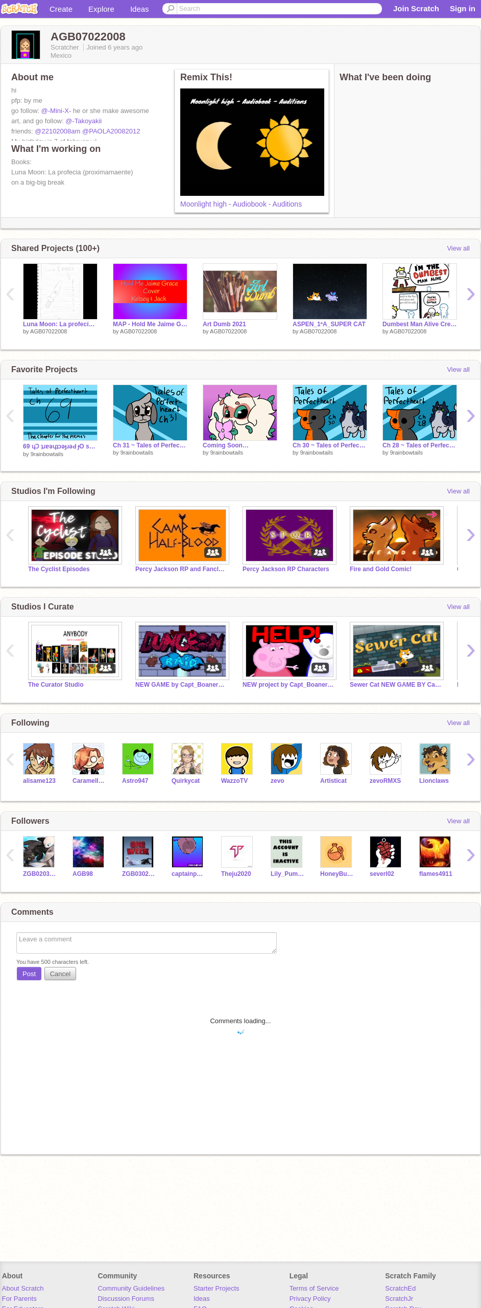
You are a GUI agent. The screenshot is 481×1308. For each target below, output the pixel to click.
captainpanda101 (189, 873)
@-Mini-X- (56, 111)
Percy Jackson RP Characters (286, 569)
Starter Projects (216, 1288)
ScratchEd (400, 1288)
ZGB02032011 (40, 873)
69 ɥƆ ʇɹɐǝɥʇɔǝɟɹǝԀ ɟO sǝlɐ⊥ (60, 446)
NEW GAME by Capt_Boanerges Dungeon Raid (181, 684)
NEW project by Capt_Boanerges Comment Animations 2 (288, 684)
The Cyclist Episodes (59, 569)
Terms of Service (314, 1288)
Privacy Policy (310, 1298)
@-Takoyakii (83, 121)
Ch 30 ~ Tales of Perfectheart (330, 445)
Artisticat (333, 780)
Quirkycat (186, 780)
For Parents (19, 1298)
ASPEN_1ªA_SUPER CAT (329, 324)
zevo (277, 780)
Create (61, 9)
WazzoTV (234, 780)
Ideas (139, 9)
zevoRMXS (385, 780)
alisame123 (39, 780)
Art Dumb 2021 (224, 324)
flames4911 (435, 873)
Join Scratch (416, 8)
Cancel (60, 974)
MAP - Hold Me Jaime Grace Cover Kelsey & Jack (150, 324)
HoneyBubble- (337, 873)
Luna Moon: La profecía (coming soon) (60, 324)
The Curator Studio (56, 684)
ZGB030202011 (139, 873)
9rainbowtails (47, 454)
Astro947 (135, 780)
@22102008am (57, 131)
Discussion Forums (126, 1298)
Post (29, 974)
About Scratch (23, 1288)
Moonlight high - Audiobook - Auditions (241, 204)
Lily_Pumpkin (288, 873)
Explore (101, 9)
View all (458, 248)
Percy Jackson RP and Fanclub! (181, 569)
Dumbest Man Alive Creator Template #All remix (419, 324)
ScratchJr (399, 1298)
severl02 (382, 873)
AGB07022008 (48, 331)
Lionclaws (434, 780)
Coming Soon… (226, 445)
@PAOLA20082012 (111, 131)
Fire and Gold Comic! (381, 569)
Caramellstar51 (90, 780)
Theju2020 (236, 873)
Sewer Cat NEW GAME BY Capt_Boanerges (396, 684)
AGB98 (83, 873)
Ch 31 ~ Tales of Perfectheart (150, 445)
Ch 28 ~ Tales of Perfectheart (419, 445)
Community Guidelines (131, 1288)
